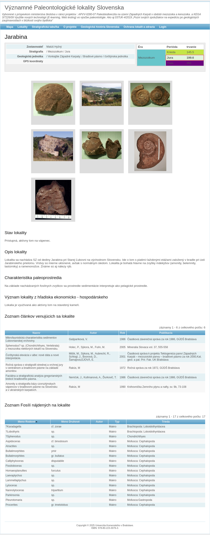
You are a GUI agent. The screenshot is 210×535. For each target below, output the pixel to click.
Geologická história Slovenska (100, 26)
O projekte (70, 26)
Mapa (9, 26)
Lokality (22, 26)
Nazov (36, 332)
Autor (93, 332)
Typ (117, 421)
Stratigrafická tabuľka (45, 26)
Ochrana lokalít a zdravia (139, 26)
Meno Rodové (26, 421)
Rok (122, 332)
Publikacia (165, 332)
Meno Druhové (70, 421)
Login (162, 26)
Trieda (166, 421)
